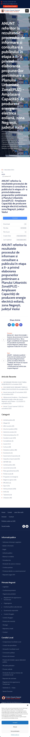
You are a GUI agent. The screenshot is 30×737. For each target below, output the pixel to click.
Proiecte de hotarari (9, 656)
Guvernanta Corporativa (10, 456)
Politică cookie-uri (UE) (8, 521)
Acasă (3, 512)
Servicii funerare (7, 691)
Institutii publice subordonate (13, 607)
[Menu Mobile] (27, 11)
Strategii (5, 625)
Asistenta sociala (8, 432)
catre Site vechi (18, 512)
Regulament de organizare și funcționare (11, 683)
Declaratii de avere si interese (11, 564)
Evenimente (7, 453)
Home (4, 132)
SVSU (5, 492)
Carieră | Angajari (8, 618)
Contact (11, 517)
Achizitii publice (8, 420)
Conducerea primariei (9, 590)
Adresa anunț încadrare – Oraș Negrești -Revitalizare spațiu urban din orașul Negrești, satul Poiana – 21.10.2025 (15, 399)
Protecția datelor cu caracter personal (14, 571)
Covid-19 (6, 444)
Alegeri (5, 423)
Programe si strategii (9, 477)
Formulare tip (7, 560)
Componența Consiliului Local (12, 642)
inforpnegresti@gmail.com (10, 4)
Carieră (10, 512)
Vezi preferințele (15, 731)
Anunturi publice (8, 429)
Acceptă (15, 722)
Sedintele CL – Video (9, 688)
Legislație (5, 587)
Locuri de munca (8, 468)
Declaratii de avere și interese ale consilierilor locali (13, 674)
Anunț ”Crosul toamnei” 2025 (12, 406)
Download (15, 218)
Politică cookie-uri (15, 734)
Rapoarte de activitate (9, 678)
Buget (4, 549)
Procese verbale (7, 669)
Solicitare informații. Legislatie (12, 542)
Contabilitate (7, 441)
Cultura (5, 447)
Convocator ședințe (9, 653)
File (9, 132)
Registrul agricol (8, 480)
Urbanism (6, 498)
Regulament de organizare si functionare (12, 598)
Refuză (15, 727)
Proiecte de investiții (9, 621)
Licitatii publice (7, 465)
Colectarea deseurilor (10, 435)
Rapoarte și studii (8, 628)
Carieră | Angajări (9, 614)
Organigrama (8, 603)
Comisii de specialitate (9, 645)
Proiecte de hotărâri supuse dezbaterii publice (14, 661)
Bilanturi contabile (8, 556)
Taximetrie (6, 495)
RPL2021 (6, 483)
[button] (27, 705)
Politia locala (7, 474)
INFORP (5, 462)
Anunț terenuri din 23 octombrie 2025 (15, 392)
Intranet (4, 517)
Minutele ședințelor (8, 665)
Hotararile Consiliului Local (11, 649)
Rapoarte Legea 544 (9, 575)
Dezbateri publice (8, 450)
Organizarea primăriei (9, 594)
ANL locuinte (7, 426)
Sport (5, 486)
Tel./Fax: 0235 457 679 (9, 2)
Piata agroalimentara (9, 471)
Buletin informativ (8, 546)
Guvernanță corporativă (11, 610)
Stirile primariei (7, 489)
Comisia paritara (8, 567)
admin (3, 174)
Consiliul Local (7, 438)
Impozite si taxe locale (10, 459)
